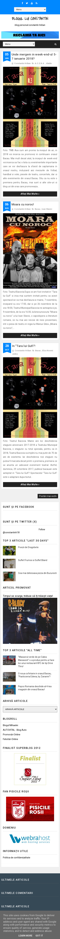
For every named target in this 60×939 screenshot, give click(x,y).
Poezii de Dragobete (28, 547)
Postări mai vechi (47, 496)
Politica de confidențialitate (16, 857)
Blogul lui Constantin (30, 19)
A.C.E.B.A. (40, 63)
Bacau (37, 209)
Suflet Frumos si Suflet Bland (32, 560)
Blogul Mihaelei (10, 725)
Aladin (49, 63)
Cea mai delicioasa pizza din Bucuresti (37, 573)
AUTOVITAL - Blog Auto (15, 730)
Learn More (25, 935)
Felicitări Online (10, 739)
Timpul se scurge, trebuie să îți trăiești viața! (28, 595)
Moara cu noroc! (23, 204)
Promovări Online (11, 734)
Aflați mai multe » (30, 194)
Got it (39, 935)
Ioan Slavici (47, 209)
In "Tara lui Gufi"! (24, 346)
